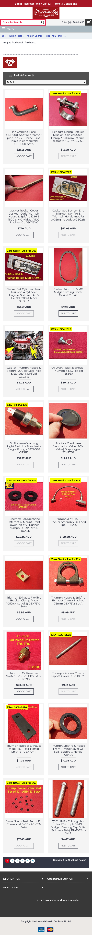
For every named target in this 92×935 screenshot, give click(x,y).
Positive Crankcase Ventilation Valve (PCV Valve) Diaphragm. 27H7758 (68, 448)
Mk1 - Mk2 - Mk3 (54, 36)
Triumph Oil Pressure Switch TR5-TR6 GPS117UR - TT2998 (23, 676)
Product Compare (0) (24, 75)
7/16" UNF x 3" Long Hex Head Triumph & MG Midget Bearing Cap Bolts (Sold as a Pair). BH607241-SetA (68, 827)
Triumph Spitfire (34, 36)
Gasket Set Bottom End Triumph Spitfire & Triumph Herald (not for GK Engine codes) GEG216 (68, 215)
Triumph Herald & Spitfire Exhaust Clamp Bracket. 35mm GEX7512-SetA (68, 600)
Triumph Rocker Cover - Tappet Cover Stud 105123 (68, 675)
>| (32, 860)
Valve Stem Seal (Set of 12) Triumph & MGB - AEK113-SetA (23, 824)
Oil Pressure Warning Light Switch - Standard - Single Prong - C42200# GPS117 (24, 448)
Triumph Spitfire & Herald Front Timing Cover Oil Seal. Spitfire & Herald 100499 (68, 750)
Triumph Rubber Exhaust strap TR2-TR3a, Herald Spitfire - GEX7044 (24, 748)
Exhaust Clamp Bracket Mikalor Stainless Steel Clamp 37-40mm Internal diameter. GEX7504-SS (68, 136)
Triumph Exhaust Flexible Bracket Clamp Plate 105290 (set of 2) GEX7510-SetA (23, 602)
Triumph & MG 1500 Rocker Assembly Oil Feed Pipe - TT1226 (68, 522)
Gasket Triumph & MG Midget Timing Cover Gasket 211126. (68, 292)
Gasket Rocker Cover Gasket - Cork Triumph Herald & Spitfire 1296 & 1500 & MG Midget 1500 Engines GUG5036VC (24, 216)
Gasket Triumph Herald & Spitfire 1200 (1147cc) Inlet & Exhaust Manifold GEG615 (24, 372)
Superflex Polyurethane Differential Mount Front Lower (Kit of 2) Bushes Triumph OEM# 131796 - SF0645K (23, 524)
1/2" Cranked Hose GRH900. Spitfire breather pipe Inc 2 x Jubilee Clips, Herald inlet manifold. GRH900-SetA (23, 137)
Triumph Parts (14, 36)
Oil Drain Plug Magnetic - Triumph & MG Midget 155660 (68, 370)
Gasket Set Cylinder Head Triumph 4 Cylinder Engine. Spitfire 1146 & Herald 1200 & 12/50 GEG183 (24, 295)
